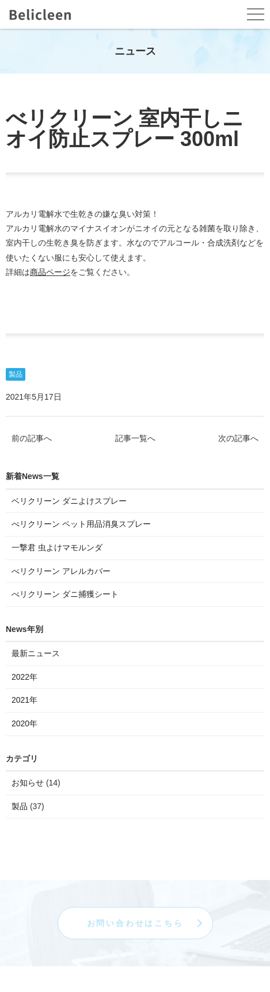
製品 (15, 375)
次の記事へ (238, 439)
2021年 (24, 701)
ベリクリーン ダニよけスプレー (69, 501)
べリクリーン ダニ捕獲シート (65, 594)
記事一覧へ (135, 439)
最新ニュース (36, 653)
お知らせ (28, 783)
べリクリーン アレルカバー (61, 571)
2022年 (24, 677)
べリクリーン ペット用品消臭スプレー (81, 525)
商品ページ (50, 272)
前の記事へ (32, 439)
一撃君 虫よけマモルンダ (57, 548)
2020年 (24, 724)
